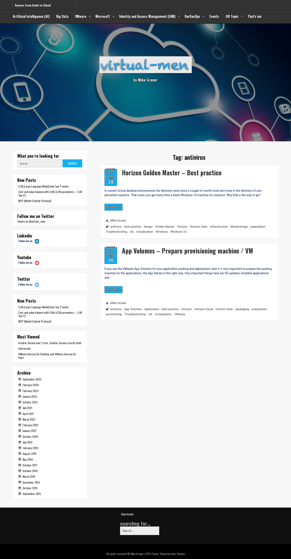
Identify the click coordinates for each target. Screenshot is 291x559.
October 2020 (30, 436)
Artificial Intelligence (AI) (31, 16)
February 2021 (30, 425)
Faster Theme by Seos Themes (168, 553)
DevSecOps (192, 16)
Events (214, 16)
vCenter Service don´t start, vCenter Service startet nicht (49, 343)
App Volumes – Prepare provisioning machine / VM (168, 245)
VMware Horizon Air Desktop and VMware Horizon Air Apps (47, 356)
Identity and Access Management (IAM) (147, 16)
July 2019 (27, 442)
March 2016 (28, 476)
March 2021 (28, 419)
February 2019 (30, 448)
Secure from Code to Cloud (33, 2)
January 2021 (29, 430)
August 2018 (29, 453)
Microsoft (102, 16)
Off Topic (232, 16)
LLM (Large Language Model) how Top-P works (43, 186)
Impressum (24, 348)
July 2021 (27, 407)
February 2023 (30, 390)
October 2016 (30, 470)
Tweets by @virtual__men (31, 221)
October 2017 (30, 465)
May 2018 (27, 459)
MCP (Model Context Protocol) (34, 200)
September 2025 (31, 379)
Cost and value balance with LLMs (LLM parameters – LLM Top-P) (50, 193)
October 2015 (30, 488)
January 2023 (29, 396)
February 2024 (30, 385)
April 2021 (28, 413)
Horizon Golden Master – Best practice (149, 167)
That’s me (254, 16)
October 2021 (30, 402)
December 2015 (31, 482)
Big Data (62, 16)
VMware (80, 16)
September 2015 (31, 493)
